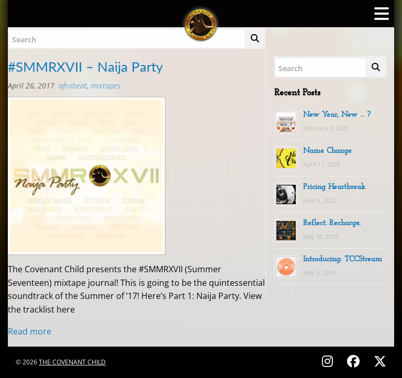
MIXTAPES (105, 86)
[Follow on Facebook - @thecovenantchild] (355, 361)
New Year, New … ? (337, 115)
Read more (29, 331)
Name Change (327, 151)
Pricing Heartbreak (334, 187)
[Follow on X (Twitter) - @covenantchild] (378, 361)
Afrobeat (73, 86)
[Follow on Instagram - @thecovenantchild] (329, 361)
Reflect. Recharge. (331, 223)
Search (24, 40)
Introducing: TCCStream (342, 259)
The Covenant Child (72, 362)
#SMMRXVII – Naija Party (85, 66)
